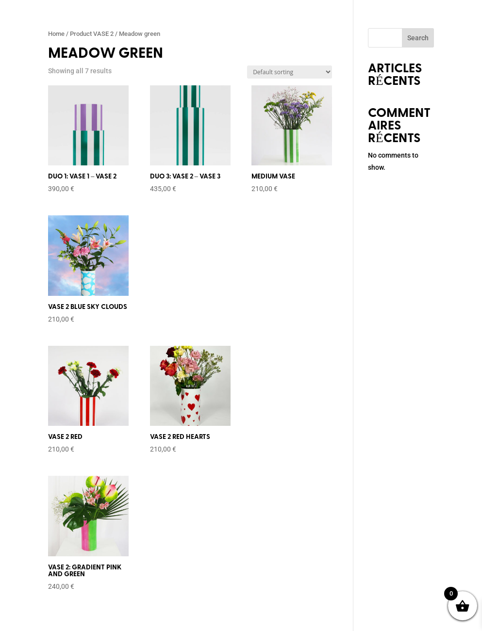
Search (418, 38)
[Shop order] (289, 72)
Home (56, 33)
